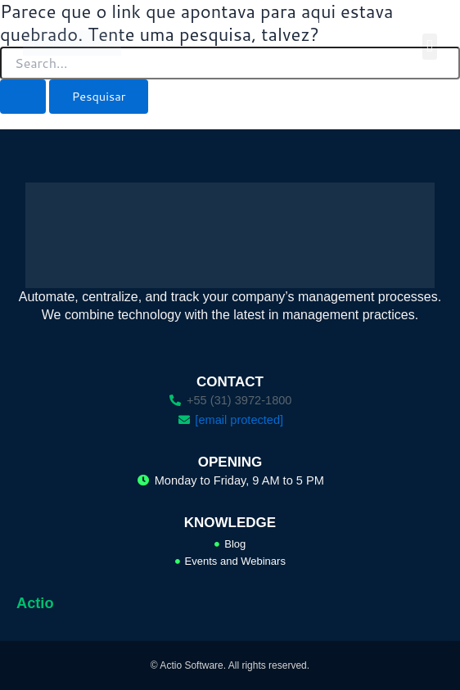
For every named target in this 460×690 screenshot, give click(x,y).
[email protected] (239, 419)
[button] (429, 47)
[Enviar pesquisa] (23, 97)
